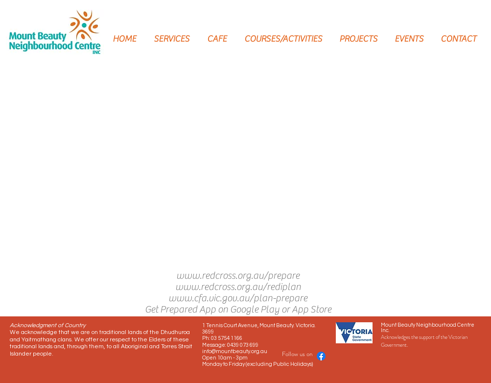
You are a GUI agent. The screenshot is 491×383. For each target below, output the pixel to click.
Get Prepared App (180, 309)
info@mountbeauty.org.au (234, 351)
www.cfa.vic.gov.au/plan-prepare (237, 298)
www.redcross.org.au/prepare (238, 275)
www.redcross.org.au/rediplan (238, 286)
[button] (239, 164)
